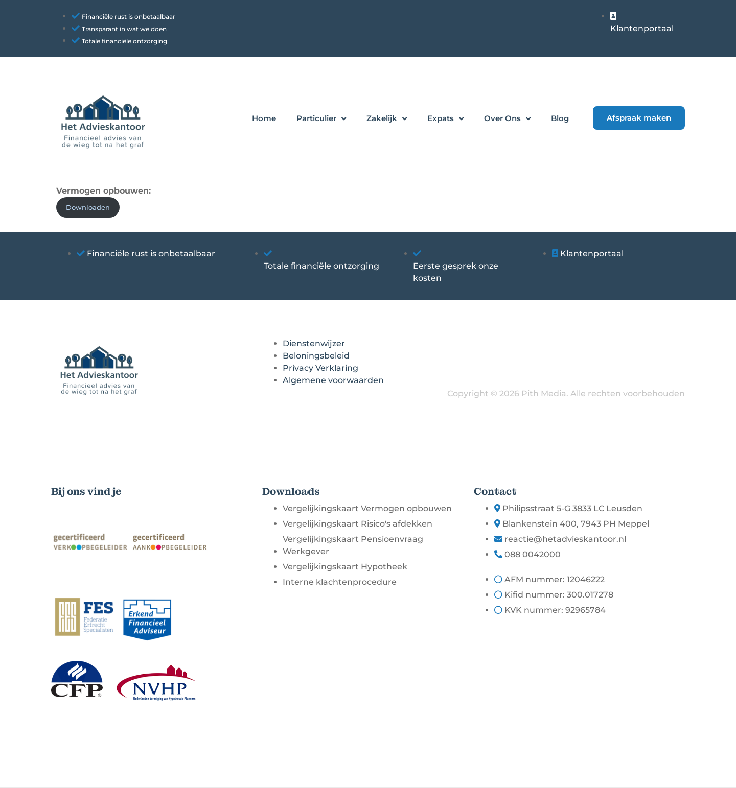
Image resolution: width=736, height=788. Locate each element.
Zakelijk (386, 119)
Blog (560, 118)
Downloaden (88, 207)
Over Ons (507, 119)
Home (264, 118)
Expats (445, 119)
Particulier (321, 119)
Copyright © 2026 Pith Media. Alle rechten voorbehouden (566, 393)
